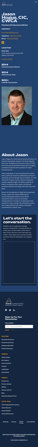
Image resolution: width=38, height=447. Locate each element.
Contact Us (5, 381)
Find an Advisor (6, 384)
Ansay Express (6, 407)
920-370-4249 (15, 36)
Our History (5, 360)
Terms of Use (21, 422)
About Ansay (6, 357)
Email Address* (9, 323)
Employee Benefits (7, 345)
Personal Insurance (8, 342)
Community (5, 372)
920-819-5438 (12, 38)
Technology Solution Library (10, 404)
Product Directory (7, 348)
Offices (4, 387)
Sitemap (5, 421)
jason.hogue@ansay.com (10, 32)
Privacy (14, 421)
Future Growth (6, 363)
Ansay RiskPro (6, 410)
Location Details (7, 59)
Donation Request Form (9, 396)
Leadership (5, 369)
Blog (3, 393)
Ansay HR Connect (7, 413)
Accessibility (31, 421)
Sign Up (7, 330)
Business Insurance (8, 339)
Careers (4, 366)
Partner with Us (6, 390)
